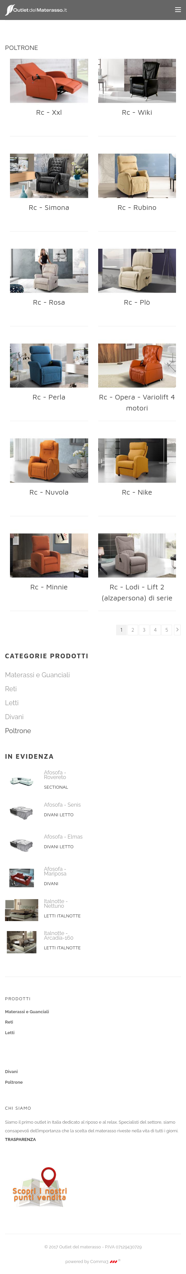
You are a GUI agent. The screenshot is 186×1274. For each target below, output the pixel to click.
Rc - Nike (137, 492)
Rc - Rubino (136, 207)
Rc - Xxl (49, 112)
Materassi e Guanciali (37, 675)
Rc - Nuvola (49, 492)
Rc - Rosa (49, 302)
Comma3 (105, 1261)
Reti (11, 689)
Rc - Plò (137, 302)
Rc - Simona (49, 207)
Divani (14, 717)
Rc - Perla (49, 397)
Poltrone (18, 731)
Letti (12, 703)
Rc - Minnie (49, 586)
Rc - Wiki (137, 112)
